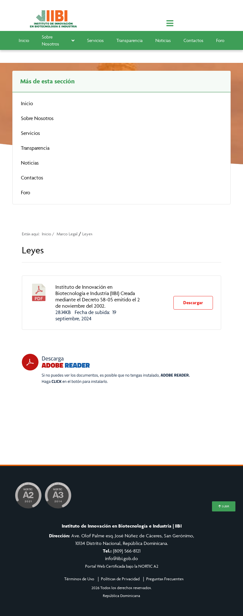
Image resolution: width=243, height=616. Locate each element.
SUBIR (223, 506)
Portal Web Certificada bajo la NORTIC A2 (121, 566)
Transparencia (129, 40)
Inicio (24, 40)
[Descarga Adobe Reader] (106, 369)
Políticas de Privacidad (120, 578)
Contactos (193, 40)
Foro (220, 40)
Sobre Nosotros (58, 40)
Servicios (95, 40)
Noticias (163, 40)
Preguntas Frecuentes (165, 578)
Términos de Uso (79, 578)
